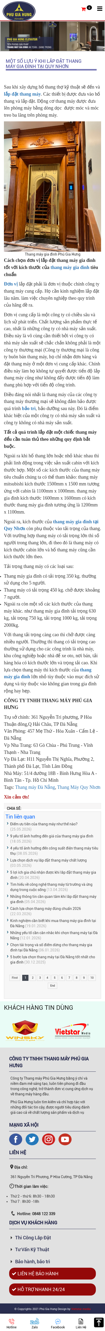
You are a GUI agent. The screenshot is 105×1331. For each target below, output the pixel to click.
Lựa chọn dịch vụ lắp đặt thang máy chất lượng (48, 860)
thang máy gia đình (69, 267)
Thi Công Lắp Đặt (33, 1237)
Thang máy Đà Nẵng (35, 787)
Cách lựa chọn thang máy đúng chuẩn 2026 (45, 909)
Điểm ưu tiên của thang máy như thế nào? (44, 824)
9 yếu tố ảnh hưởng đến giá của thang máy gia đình (51, 836)
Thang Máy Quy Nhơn (78, 787)
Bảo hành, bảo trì (32, 1261)
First (15, 978)
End (52, 985)
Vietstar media (81, 1309)
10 (92, 978)
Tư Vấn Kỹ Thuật (32, 1249)
